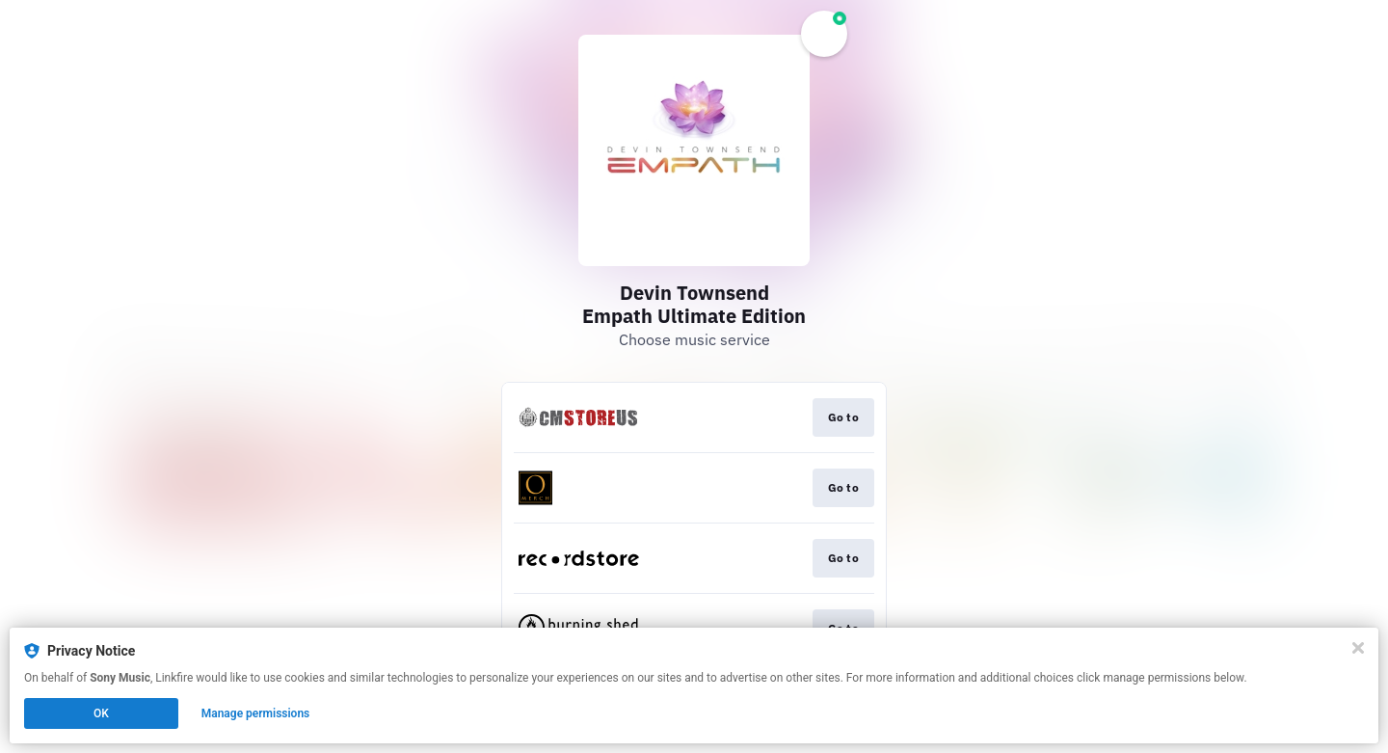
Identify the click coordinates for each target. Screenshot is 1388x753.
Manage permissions (255, 713)
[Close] (1358, 647)
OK (101, 713)
